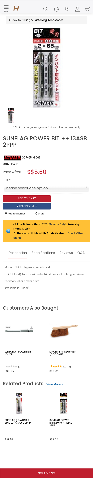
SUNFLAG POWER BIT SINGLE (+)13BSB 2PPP (17, 432)
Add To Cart (46, 473)
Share (39, 213)
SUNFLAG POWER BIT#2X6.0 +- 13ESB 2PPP (63, 432)
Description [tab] (21, 253)
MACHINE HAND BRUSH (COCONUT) (61, 364)
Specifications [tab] (49, 253)
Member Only (57, 224)
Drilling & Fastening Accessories (42, 20)
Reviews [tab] (75, 253)
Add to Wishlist (15, 213)
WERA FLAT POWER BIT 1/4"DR (17, 364)
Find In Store (27, 206)
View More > (54, 395)
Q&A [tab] (46, 263)
